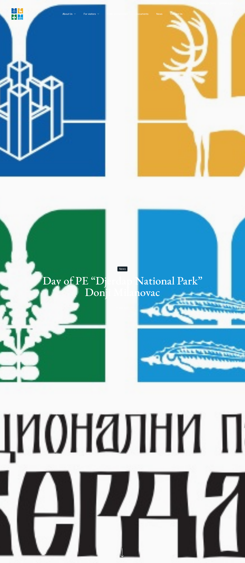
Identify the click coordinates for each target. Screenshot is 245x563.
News (122, 268)
